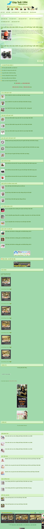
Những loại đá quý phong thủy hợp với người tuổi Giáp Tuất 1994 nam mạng (22, 147)
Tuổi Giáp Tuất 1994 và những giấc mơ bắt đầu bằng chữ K (18, 237)
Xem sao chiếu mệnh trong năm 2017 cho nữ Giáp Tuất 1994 (18, 124)
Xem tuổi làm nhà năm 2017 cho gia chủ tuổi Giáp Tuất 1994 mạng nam (21, 163)
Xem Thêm (40, 42)
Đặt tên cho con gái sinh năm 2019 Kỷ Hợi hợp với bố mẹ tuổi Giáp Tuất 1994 (22, 471)
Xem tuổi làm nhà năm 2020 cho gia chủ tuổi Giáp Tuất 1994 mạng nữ (21, 27)
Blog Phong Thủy (15, 12)
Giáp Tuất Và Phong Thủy (35, 18)
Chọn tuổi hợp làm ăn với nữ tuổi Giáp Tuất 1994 (16, 497)
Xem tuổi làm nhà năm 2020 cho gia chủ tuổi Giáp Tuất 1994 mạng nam (21, 46)
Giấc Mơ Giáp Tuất (15, 21)
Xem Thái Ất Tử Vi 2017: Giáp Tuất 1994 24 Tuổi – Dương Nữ (18, 108)
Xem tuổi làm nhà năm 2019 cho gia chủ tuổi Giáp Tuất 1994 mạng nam (21, 176)
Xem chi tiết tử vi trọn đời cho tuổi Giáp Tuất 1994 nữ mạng (18, 101)
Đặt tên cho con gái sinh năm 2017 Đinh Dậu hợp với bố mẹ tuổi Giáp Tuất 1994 (22, 465)
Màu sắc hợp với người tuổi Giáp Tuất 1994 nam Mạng (17, 153)
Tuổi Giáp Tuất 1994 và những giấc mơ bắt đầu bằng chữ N (18, 231)
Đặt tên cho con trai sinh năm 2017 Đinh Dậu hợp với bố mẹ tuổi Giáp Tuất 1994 (22, 458)
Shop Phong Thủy (25, 12)
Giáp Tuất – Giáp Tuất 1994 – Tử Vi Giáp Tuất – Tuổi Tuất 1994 (24, 524)
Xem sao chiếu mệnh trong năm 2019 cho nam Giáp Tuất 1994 (19, 130)
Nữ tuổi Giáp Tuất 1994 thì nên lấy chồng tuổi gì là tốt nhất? (18, 192)
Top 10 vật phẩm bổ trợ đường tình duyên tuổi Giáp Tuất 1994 (18, 208)
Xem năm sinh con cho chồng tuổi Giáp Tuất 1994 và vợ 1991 (18, 449)
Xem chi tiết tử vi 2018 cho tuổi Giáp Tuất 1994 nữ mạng (17, 95)
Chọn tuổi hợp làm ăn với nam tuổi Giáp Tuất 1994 (16, 504)
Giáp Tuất (3, 12)
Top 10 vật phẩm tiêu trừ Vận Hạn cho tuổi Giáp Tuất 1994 (18, 221)
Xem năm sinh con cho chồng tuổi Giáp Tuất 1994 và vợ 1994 (18, 442)
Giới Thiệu (8, 12)
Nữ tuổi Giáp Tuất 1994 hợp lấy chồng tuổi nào (15, 199)
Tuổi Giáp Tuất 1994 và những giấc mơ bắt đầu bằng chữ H (18, 244)
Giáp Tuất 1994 (4, 18)
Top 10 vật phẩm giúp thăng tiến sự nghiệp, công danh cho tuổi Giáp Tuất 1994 (22, 215)
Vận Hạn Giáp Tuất (23, 18)
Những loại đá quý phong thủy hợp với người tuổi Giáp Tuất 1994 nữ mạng (21, 140)
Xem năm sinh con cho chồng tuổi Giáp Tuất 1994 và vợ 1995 (18, 436)
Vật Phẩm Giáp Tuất (5, 21)
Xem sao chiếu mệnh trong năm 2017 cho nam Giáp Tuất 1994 (19, 117)
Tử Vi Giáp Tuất (13, 18)
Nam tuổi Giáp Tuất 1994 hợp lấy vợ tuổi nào (15, 186)
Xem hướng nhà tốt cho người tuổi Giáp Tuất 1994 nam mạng (18, 481)
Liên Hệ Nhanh (33, 12)
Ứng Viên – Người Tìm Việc (9, 259)
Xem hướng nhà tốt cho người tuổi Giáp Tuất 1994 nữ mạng (18, 487)
